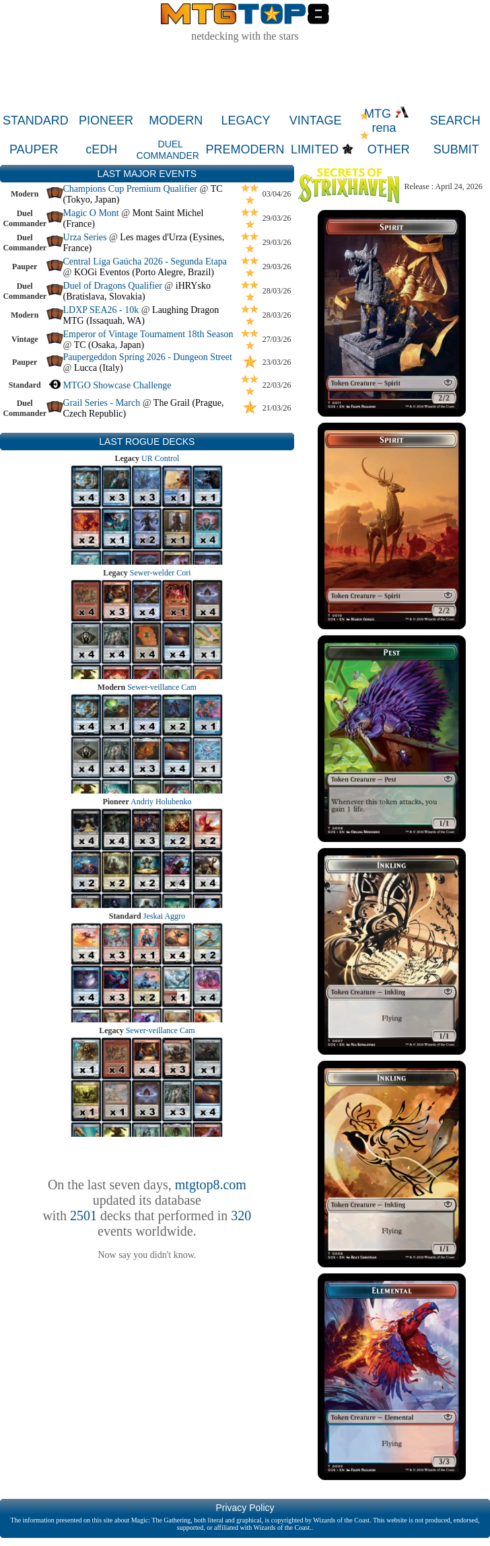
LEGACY (245, 120)
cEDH (101, 149)
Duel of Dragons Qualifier (112, 286)
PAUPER (34, 149)
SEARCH (455, 120)
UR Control (160, 458)
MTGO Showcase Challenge (117, 385)
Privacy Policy (244, 1507)
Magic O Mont (91, 213)
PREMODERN (245, 149)
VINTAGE (315, 120)
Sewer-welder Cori (160, 572)
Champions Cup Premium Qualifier (130, 189)
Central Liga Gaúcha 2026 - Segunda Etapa (145, 261)
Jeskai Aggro (164, 916)
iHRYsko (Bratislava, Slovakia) (137, 291)
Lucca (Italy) (98, 368)
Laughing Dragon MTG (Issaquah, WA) (141, 315)
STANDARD (36, 120)
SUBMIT (456, 149)
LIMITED (315, 149)
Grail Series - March (102, 403)
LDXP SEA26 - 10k (101, 310)
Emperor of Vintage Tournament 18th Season (148, 334)
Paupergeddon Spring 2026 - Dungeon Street (147, 357)
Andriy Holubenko (161, 801)
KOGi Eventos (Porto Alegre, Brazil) (144, 272)
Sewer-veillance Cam (162, 687)
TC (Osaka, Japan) (109, 345)
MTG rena (386, 121)
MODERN (176, 120)
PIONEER (106, 120)
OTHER (389, 149)
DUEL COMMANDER (168, 150)
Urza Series (85, 237)
